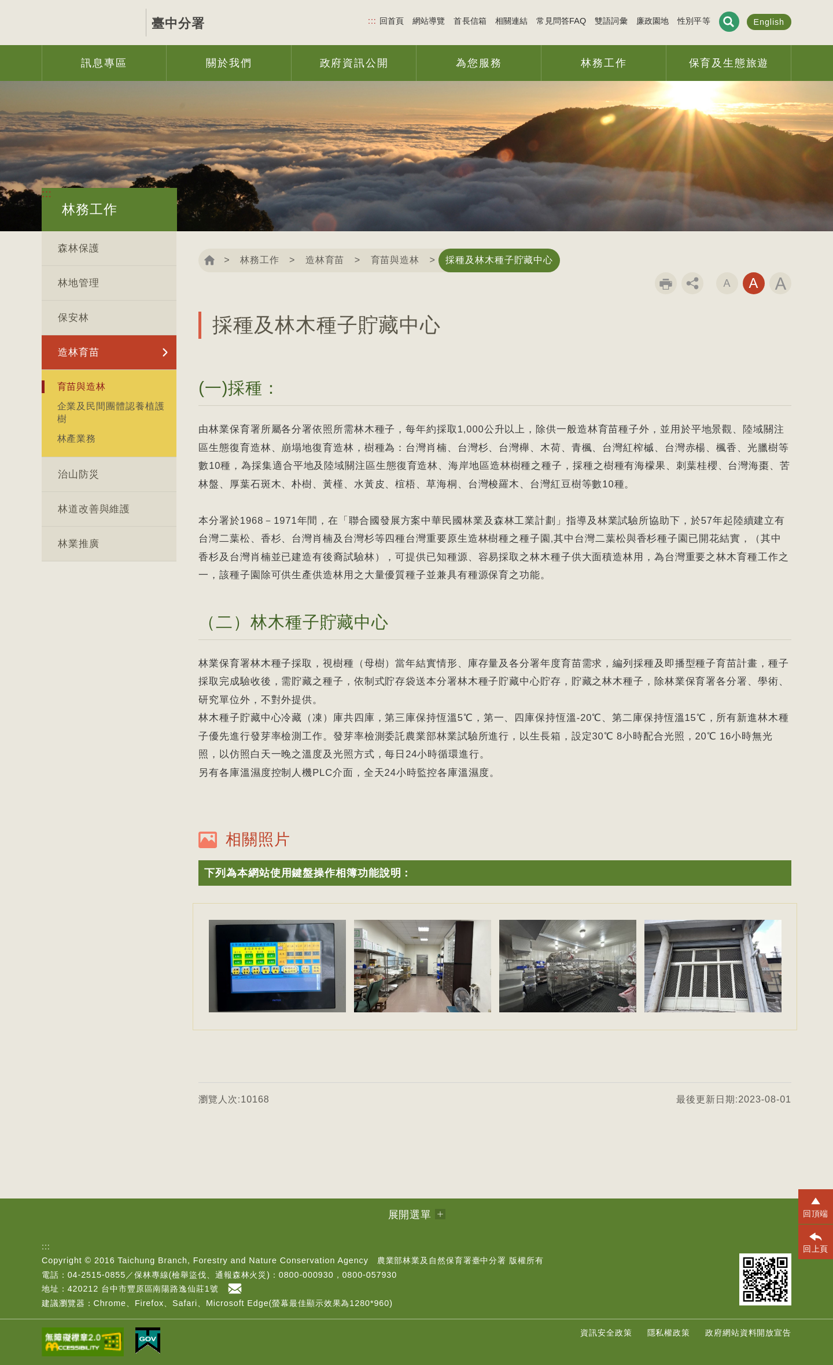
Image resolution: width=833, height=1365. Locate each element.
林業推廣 (78, 543)
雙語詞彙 (611, 20)
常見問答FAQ (561, 20)
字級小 (727, 283)
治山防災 (78, 474)
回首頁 (391, 20)
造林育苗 (78, 352)
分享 (692, 283)
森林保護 (78, 248)
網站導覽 (428, 20)
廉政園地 (652, 20)
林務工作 (259, 260)
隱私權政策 (669, 1332)
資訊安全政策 (606, 1332)
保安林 (73, 317)
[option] (277, 966)
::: (372, 20)
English (769, 22)
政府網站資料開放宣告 (748, 1332)
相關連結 (511, 20)
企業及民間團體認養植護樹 (111, 412)
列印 (666, 283)
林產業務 (77, 438)
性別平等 (693, 20)
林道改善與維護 (94, 509)
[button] (495, 873)
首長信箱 (470, 20)
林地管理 (78, 283)
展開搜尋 (729, 22)
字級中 (754, 283)
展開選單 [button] (410, 1214)
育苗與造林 (81, 386)
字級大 (780, 283)
